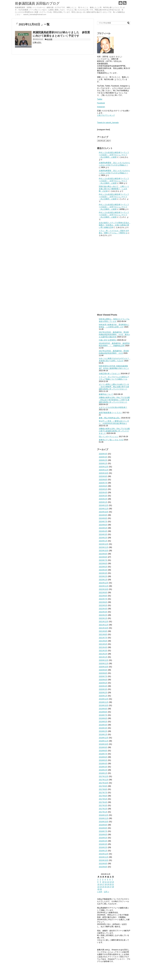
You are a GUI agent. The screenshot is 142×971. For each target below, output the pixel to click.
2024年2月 (103, 538)
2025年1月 (103, 502)
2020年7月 (103, 676)
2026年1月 (103, 463)
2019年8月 (103, 712)
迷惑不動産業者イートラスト (110, 413)
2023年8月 (103, 557)
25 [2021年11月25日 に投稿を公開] (106, 887)
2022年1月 (103, 618)
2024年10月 (103, 512)
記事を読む (37, 42)
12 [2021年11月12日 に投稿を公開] (108, 882)
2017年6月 (103, 796)
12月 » (106, 892)
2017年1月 (103, 812)
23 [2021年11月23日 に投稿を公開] (101, 887)
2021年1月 (103, 657)
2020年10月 (103, 667)
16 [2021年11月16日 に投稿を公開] (101, 884)
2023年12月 (103, 544)
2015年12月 (103, 854)
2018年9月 (103, 747)
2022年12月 (103, 583)
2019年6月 (103, 718)
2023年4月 (103, 570)
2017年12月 (103, 776)
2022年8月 (103, 596)
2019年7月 (103, 715)
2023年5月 (103, 567)
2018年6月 (103, 757)
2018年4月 (103, 763)
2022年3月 (103, 612)
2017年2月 (103, 809)
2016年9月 (103, 825)
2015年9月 (103, 864)
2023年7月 (103, 560)
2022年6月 (103, 602)
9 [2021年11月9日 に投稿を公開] (100, 882)
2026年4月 (103, 454)
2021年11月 (103, 625)
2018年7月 (103, 754)
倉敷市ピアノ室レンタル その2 (111, 440)
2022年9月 (103, 592)
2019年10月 (103, 705)
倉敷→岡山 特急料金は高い (110, 418)
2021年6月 (103, 641)
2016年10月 (103, 822)
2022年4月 (103, 609)
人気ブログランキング (106, 115)
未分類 (49, 39)
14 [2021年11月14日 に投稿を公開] (113, 882)
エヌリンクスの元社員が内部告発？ (113, 407)
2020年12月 (103, 660)
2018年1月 (103, 773)
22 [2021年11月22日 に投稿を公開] (98, 887)
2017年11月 (103, 780)
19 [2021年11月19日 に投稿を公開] (108, 884)
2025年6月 (103, 486)
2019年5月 (103, 722)
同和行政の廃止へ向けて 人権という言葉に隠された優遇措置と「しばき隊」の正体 (114, 188)
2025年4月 (103, 492)
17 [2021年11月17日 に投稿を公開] (103, 884)
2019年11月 (103, 702)
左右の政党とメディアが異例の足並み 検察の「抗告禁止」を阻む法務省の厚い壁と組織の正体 (115, 225)
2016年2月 (103, 847)
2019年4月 (103, 725)
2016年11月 (103, 818)
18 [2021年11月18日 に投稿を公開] (106, 884)
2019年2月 (103, 731)
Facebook (101, 103)
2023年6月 (103, 563)
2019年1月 (103, 734)
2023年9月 (103, 554)
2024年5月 (103, 528)
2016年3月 (103, 844)
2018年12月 (103, 738)
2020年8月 (103, 673)
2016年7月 (103, 831)
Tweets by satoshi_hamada (108, 123)
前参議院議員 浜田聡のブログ (37, 3)
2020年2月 (103, 693)
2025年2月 (103, 499)
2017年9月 (103, 786)
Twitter (99, 99)
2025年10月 (103, 473)
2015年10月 (103, 860)
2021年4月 (103, 647)
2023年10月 (103, 551)
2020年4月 (103, 686)
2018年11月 (103, 741)
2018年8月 (103, 751)
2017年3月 (103, 805)
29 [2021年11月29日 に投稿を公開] (98, 889)
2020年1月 (103, 696)
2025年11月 (103, 470)
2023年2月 (103, 576)
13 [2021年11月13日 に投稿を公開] (110, 882)
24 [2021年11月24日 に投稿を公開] (103, 887)
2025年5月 (103, 489)
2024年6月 (103, 525)
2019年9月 (103, 709)
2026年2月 (103, 460)
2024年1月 (103, 541)
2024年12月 (103, 505)
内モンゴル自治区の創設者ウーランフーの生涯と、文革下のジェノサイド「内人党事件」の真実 (114, 155)
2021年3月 (103, 651)
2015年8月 (103, 867)
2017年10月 (103, 783)
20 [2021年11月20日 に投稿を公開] (110, 884)
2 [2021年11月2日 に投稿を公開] (100, 879)
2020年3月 (103, 689)
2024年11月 (103, 509)
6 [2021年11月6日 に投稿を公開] (109, 879)
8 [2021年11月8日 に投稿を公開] (97, 882)
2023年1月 (103, 580)
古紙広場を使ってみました (109, 374)
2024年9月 (103, 515)
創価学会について (106, 394)
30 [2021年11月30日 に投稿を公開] (101, 889)
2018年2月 (103, 770)
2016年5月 (103, 838)
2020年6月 (103, 680)
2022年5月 (103, 605)
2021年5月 (103, 644)
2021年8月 (103, 634)
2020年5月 (103, 683)
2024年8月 (103, 518)
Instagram (101, 107)
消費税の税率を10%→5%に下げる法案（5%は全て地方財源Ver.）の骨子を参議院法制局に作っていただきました (114, 400)
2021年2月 (103, 654)
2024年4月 (103, 531)
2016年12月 (103, 815)
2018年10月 (103, 744)
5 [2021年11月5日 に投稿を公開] (107, 879)
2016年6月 (103, 834)
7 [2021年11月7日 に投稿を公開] (112, 879)
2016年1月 (103, 851)
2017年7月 (103, 793)
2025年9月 (103, 476)
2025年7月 (103, 483)
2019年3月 (103, 728)
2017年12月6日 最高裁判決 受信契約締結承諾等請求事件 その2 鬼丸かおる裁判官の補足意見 (114, 334)
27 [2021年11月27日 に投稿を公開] (110, 887)
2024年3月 (103, 534)
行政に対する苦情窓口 (108, 340)
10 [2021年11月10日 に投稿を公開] (103, 882)
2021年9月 (103, 631)
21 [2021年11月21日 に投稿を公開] (113, 884)
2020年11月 (103, 663)
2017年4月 (103, 802)
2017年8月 (103, 789)
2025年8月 (103, 480)
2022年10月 (103, 589)
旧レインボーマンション (108, 436)
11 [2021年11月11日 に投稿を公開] (106, 882)
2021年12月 (103, 622)
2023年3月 (103, 573)
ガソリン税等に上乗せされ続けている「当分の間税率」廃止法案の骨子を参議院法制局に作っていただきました (114, 386)
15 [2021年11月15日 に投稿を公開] (98, 884)
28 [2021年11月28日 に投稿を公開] (113, 887)
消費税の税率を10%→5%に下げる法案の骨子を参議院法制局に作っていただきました (114, 431)
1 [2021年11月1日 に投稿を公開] (97, 879)
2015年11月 (103, 857)
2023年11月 (103, 547)
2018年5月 (103, 760)
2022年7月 (103, 599)
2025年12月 (103, 467)
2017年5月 (103, 799)
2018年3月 (103, 767)
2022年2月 (103, 615)
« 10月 (99, 892)
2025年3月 (103, 496)
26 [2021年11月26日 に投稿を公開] (108, 887)
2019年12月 (103, 699)
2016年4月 (103, 841)
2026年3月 (103, 457)
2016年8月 (103, 828)
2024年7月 (103, 521)
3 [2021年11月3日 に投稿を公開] (102, 879)
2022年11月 (103, 586)
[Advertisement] (113, 275)
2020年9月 (103, 670)
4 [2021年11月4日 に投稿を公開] (105, 879)
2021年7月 (103, 638)
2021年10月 (103, 628)
